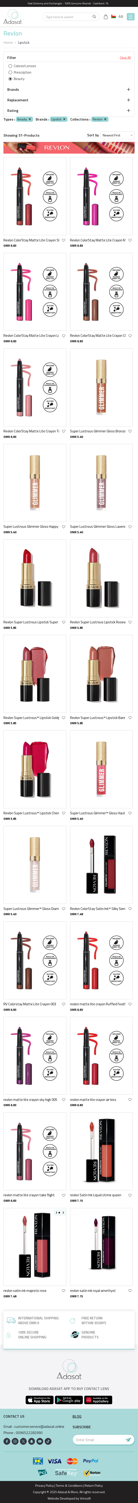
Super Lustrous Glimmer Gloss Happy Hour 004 (31, 526)
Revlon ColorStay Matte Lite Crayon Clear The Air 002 (98, 335)
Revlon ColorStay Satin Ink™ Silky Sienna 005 (98, 908)
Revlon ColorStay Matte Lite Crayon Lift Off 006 (31, 335)
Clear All (125, 57)
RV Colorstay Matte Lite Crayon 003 (29, 1004)
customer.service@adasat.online (39, 1426)
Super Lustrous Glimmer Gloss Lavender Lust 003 (98, 526)
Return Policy (94, 1485)
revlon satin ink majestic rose (24, 1290)
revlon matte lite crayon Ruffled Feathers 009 (98, 1004)
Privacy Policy (44, 1485)
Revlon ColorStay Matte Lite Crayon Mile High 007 (98, 240)
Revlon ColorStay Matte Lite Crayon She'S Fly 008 (31, 240)
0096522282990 (29, 1432)
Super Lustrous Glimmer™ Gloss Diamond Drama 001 (31, 908)
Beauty (24, 119)
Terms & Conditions (69, 1485)
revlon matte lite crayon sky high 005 (30, 1099)
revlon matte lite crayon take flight (29, 1195)
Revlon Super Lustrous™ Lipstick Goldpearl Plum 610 (31, 717)
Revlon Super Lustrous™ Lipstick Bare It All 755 (98, 717)
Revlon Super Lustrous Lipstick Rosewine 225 (98, 622)
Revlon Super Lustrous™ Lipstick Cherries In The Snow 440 (31, 813)
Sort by (93, 135)
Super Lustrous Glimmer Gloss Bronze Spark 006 (98, 431)
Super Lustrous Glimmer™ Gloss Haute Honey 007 (98, 813)
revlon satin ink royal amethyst (93, 1290)
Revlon (100, 119)
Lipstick (58, 119)
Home (8, 42)
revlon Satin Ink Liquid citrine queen (95, 1195)
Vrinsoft (85, 1498)
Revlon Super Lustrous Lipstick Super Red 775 (31, 622)
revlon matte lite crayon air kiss (93, 1099)
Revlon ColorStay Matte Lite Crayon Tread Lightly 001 (31, 431)
